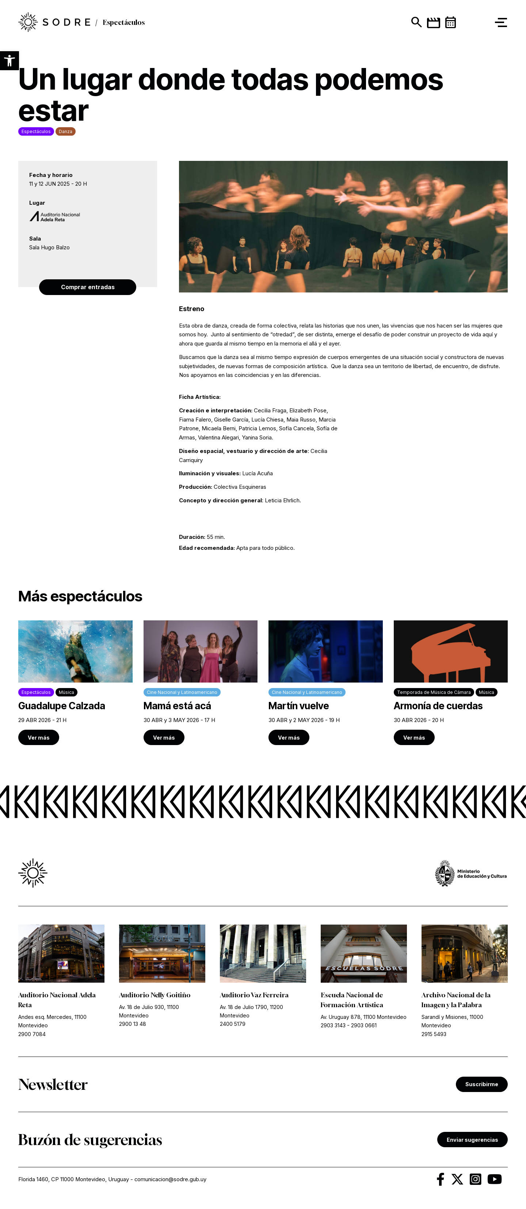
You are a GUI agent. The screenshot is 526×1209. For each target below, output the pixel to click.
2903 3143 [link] (333, 1026)
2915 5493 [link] (434, 1035)
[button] (9, 60)
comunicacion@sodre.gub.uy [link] (171, 1180)
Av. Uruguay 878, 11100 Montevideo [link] (364, 1018)
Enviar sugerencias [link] (472, 1140)
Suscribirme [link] (481, 1085)
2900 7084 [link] (32, 1035)
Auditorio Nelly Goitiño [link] (155, 996)
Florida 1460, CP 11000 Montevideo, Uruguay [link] (73, 1180)
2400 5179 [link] (232, 1025)
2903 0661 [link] (364, 1026)
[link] (75, 683)
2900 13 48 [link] (132, 1025)
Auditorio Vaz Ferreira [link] (255, 996)
